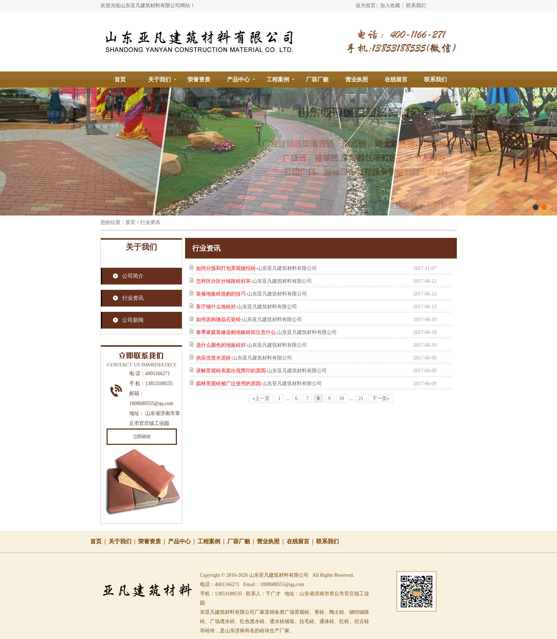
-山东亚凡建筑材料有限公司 (256, 268)
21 (360, 398)
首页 (120, 79)
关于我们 (159, 79)
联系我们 (416, 5)
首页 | (99, 541)
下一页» (380, 398)
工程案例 (277, 79)
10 (341, 398)
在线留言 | (302, 541)
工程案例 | (212, 541)
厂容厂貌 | (242, 541)
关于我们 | (124, 541)
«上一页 (261, 398)
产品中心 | (183, 541)
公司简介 (133, 276)
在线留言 (396, 79)
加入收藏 (390, 5)
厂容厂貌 (317, 79)
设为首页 (365, 5)
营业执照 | (272, 541)
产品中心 (238, 79)
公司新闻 (133, 320)
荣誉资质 (199, 79)
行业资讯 (133, 298)
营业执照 (356, 79)
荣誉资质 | (153, 541)
